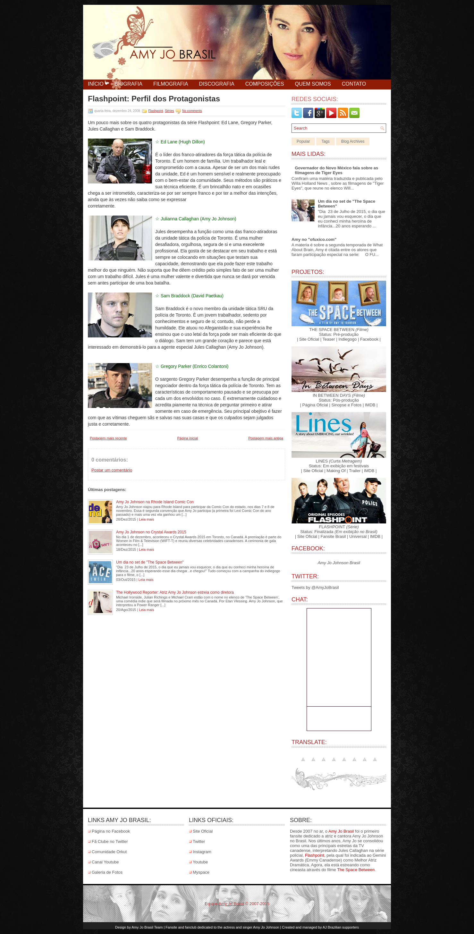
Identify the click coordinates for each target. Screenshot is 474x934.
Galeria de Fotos (107, 872)
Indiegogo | (348, 339)
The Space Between (356, 869)
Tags (325, 141)
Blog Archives (353, 141)
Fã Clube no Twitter (110, 841)
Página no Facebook (111, 831)
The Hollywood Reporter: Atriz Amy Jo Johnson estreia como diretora (175, 592)
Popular (303, 141)
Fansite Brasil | (334, 536)
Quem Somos (313, 84)
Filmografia (170, 84)
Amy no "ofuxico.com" (314, 239)
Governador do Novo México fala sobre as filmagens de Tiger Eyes (336, 170)
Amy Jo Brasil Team (147, 927)
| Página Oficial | (315, 405)
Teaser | (330, 339)
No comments (192, 111)
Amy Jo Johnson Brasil (338, 562)
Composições (264, 84)
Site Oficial (203, 831)
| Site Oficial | (309, 339)
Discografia (216, 84)
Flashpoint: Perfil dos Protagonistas (154, 99)
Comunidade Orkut (109, 851)
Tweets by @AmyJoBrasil (315, 587)
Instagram (202, 851)
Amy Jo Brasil (341, 831)
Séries (169, 111)
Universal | (359, 536)
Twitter (199, 841)
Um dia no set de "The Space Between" (150, 562)
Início (96, 84)
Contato (354, 84)
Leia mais (146, 519)
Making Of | (337, 470)
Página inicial (187, 438)
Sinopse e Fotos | (347, 405)
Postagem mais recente (108, 438)
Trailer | (356, 470)
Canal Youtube (105, 862)
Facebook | (370, 339)
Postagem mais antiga (265, 438)
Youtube (200, 862)
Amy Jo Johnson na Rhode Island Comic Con (155, 502)
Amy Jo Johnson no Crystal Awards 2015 (151, 532)
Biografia (128, 84)
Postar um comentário (111, 470)
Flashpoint (155, 111)
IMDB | (371, 405)
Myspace (201, 872)
